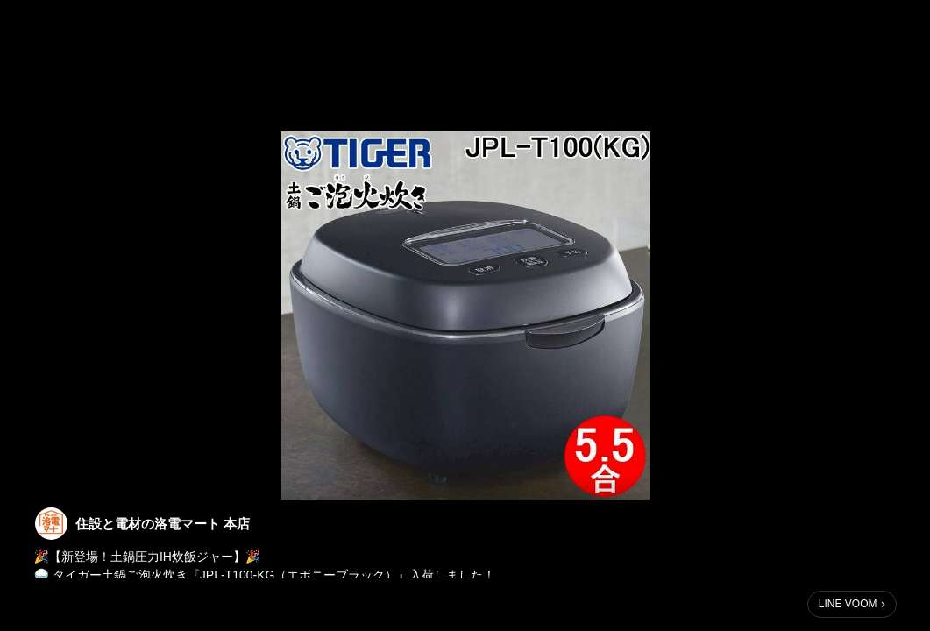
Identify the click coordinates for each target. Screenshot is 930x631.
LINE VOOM (848, 604)
